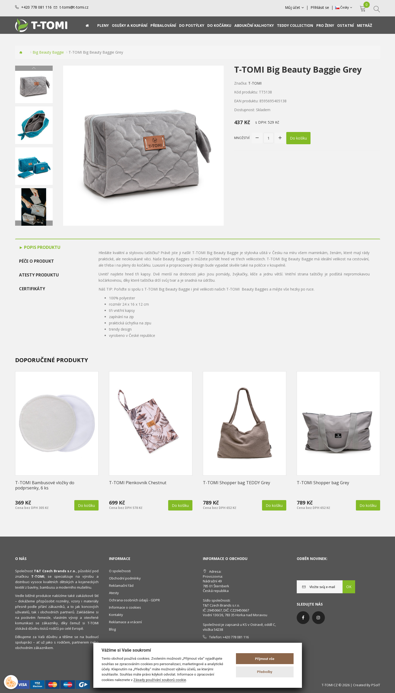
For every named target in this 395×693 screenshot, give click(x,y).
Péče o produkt (36, 261)
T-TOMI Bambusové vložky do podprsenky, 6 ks (44, 485)
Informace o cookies (125, 607)
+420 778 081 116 (36, 7)
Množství (242, 138)
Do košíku (298, 138)
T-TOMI (255, 83)
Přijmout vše (264, 659)
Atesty (114, 592)
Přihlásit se (320, 7)
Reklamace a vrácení (125, 622)
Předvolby (264, 672)
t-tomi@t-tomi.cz (74, 7)
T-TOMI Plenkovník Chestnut (137, 483)
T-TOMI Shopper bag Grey (323, 483)
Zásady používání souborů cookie (159, 680)
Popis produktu (41, 247)
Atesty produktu (39, 275)
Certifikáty (32, 289)
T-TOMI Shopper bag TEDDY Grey (236, 483)
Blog (112, 629)
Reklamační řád (121, 585)
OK (348, 586)
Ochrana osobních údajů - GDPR (134, 600)
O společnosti (120, 571)
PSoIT (375, 685)
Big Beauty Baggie (48, 52)
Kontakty (116, 614)
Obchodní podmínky (125, 578)
